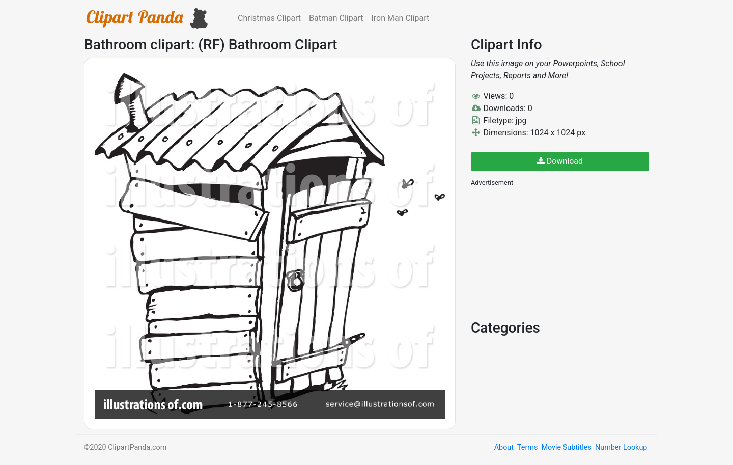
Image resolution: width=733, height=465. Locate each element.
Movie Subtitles (566, 447)
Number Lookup (621, 447)
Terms (527, 447)
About (504, 447)
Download (560, 161)
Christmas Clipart (269, 18)
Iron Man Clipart (400, 18)
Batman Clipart (336, 18)
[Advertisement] (547, 252)
